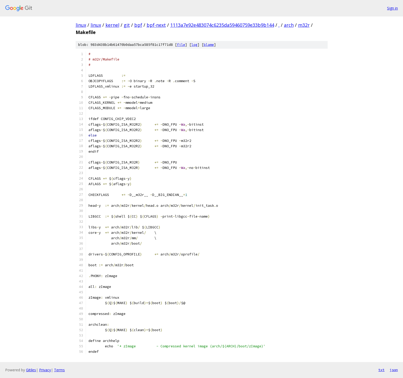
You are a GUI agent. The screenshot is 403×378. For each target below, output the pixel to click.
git (127, 25)
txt (381, 369)
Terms (59, 369)
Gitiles (31, 369)
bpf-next (156, 25)
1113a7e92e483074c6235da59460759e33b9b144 (222, 25)
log (194, 44)
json (394, 369)
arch (289, 25)
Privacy (45, 369)
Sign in (392, 8)
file (181, 44)
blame (209, 44)
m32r (304, 25)
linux (81, 25)
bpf (138, 25)
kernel (112, 25)
